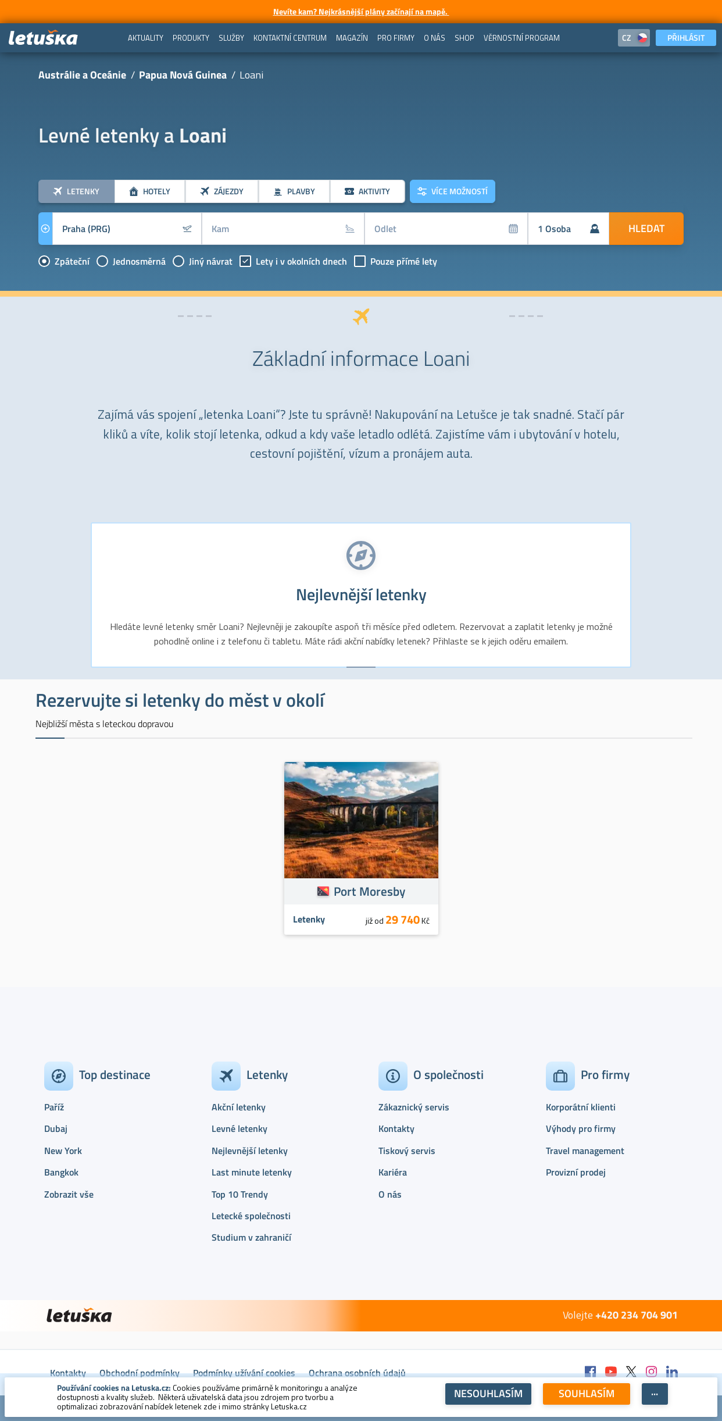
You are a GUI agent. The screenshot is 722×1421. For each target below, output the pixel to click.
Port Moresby (369, 891)
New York (63, 1151)
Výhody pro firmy (581, 1128)
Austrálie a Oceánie (82, 75)
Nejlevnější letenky (250, 1151)
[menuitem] (145, 37)
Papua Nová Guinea (183, 75)
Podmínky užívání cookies (244, 1372)
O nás (390, 1194)
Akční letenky (239, 1107)
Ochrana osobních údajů (357, 1372)
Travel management (585, 1151)
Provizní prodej (576, 1172)
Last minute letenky (252, 1172)
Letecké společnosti (251, 1216)
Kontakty (396, 1128)
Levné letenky (239, 1128)
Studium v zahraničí (251, 1237)
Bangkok (61, 1172)
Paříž (54, 1107)
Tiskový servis (406, 1151)
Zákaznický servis (413, 1107)
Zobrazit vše (69, 1194)
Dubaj (55, 1128)
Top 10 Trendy (240, 1194)
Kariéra (392, 1172)
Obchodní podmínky (139, 1372)
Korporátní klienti (581, 1107)
